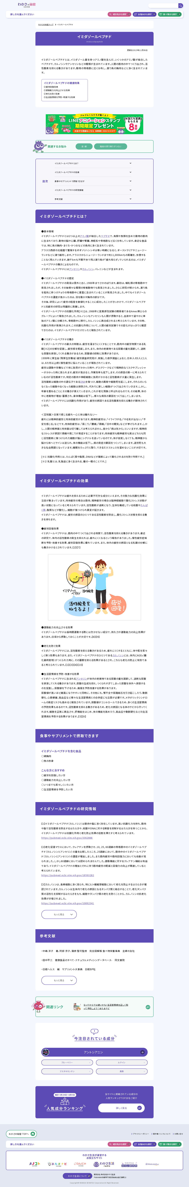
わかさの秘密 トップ (45, 24)
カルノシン (87, 269)
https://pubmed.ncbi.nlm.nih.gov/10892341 (67, 903)
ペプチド (105, 236)
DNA (82, 381)
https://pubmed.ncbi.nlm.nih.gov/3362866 (67, 838)
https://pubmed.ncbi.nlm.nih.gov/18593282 (67, 875)
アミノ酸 (84, 236)
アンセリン (74, 269)
